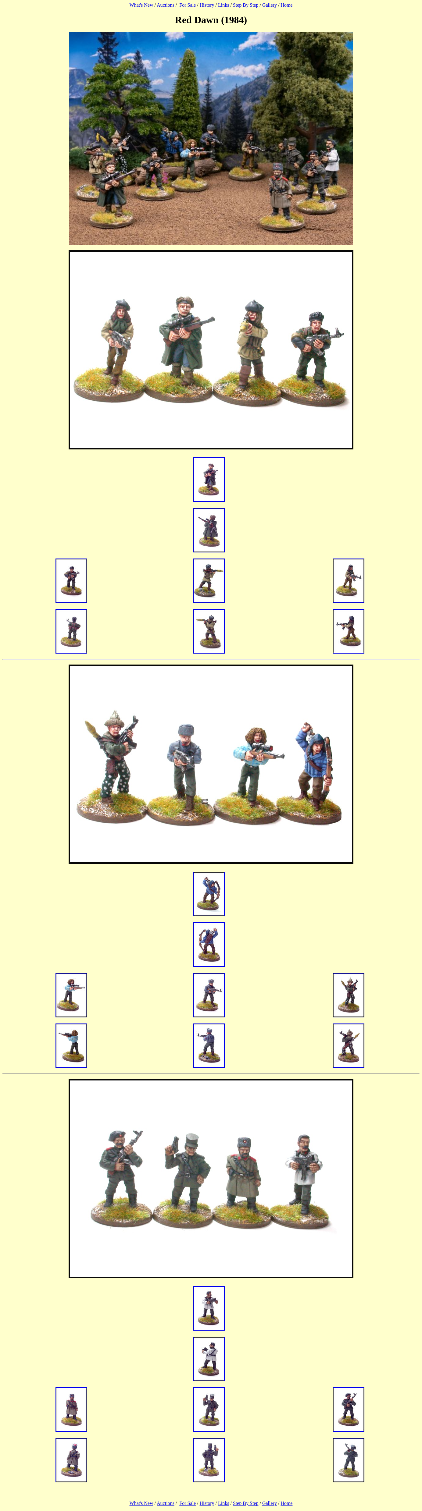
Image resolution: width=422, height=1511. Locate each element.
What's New (141, 5)
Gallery (269, 5)
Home (286, 5)
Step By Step (246, 5)
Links (223, 5)
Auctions (165, 5)
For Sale (187, 5)
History (207, 5)
